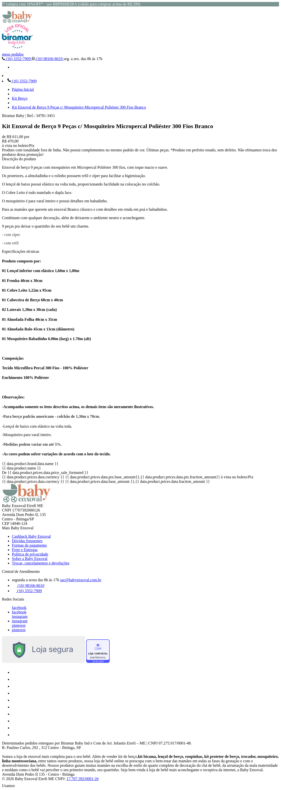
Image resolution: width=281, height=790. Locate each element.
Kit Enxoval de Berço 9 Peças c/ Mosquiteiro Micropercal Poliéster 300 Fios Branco (79, 107)
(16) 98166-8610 (48, 59)
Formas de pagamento (29, 545)
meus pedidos (13, 54)
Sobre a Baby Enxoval (30, 559)
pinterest (19, 625)
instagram (19, 616)
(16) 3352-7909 (17, 59)
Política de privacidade (30, 554)
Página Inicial (23, 89)
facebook (19, 607)
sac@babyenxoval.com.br (80, 580)
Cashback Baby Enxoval (31, 536)
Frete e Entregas (25, 550)
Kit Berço (19, 98)
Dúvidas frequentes (27, 541)
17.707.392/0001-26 (83, 779)
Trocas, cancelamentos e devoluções (40, 563)
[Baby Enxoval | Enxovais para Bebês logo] (17, 22)
